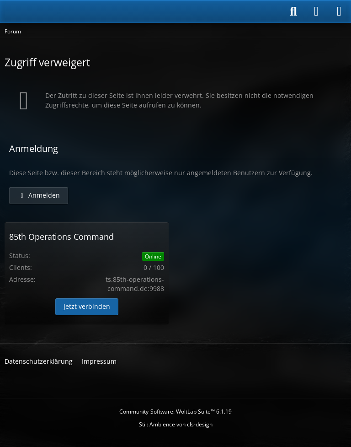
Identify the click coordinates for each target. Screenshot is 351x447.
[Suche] (293, 11)
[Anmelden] (316, 11)
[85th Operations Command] (60, 11)
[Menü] (339, 11)
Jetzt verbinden (87, 306)
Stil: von (176, 424)
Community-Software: (175, 411)
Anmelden (38, 195)
